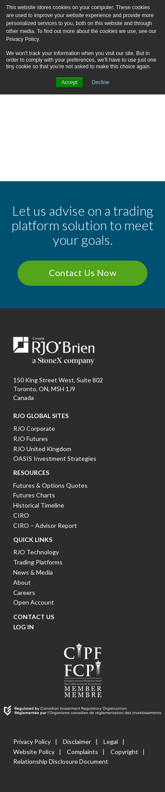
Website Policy (34, 751)
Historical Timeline (38, 505)
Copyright (124, 751)
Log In (23, 627)
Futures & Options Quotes (50, 485)
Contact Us (33, 616)
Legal (110, 741)
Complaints (82, 751)
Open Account (33, 602)
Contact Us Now (83, 272)
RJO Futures (30, 438)
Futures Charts (34, 495)
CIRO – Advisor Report (45, 525)
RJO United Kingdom (42, 448)
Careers (24, 592)
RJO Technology (36, 552)
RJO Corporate (34, 428)
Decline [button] (101, 82)
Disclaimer (77, 741)
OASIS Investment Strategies (54, 458)
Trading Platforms (37, 562)
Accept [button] (69, 82)
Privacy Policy (32, 741)
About (22, 582)
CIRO (21, 515)
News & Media (33, 572)
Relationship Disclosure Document (60, 761)
